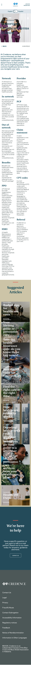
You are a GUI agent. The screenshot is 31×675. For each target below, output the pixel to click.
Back (4, 46)
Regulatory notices (9, 622)
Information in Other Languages (14, 637)
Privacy (5, 602)
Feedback (6, 627)
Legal (4, 597)
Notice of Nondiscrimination (13, 632)
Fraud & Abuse (8, 607)
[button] (1, 4)
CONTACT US (15, 555)
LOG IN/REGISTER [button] (27, 4)
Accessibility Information (11, 617)
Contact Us (6, 592)
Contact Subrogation (10, 612)
